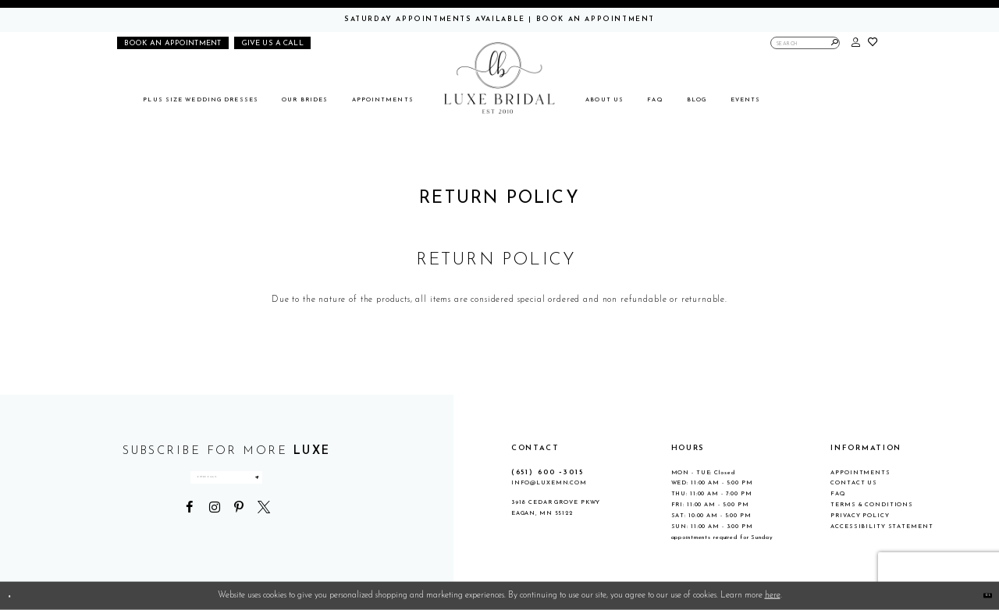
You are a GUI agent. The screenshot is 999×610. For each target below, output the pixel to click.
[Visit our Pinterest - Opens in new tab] (239, 536)
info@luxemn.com (549, 483)
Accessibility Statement (881, 526)
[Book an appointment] (173, 43)
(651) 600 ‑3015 (547, 472)
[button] (856, 43)
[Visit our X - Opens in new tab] (264, 536)
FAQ (838, 494)
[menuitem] (200, 101)
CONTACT (535, 448)
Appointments (860, 473)
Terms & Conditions (871, 505)
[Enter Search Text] (805, 43)
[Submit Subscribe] (331, 491)
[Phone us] (272, 43)
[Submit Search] (835, 43)
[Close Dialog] (17, 596)
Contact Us (853, 483)
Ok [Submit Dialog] (980, 595)
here (772, 595)
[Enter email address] (226, 491)
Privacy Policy (859, 515)
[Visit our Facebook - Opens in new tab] (189, 536)
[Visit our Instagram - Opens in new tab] (214, 536)
